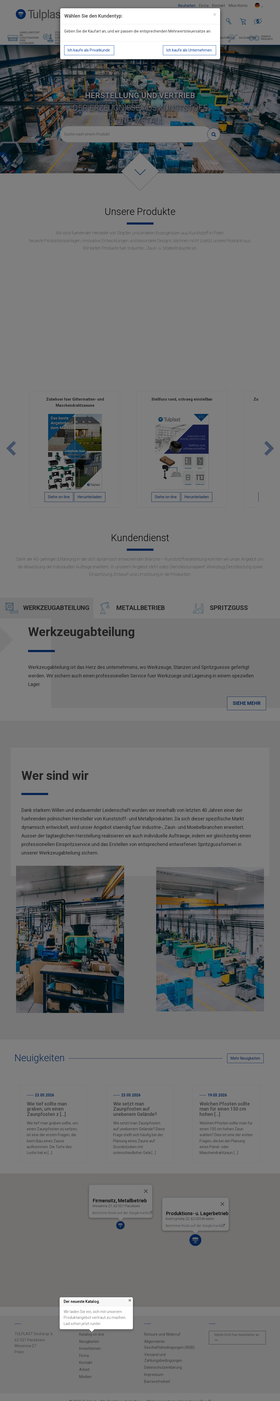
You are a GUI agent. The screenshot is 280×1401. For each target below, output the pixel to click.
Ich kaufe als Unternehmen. (189, 50)
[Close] (214, 14)
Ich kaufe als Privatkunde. (89, 50)
